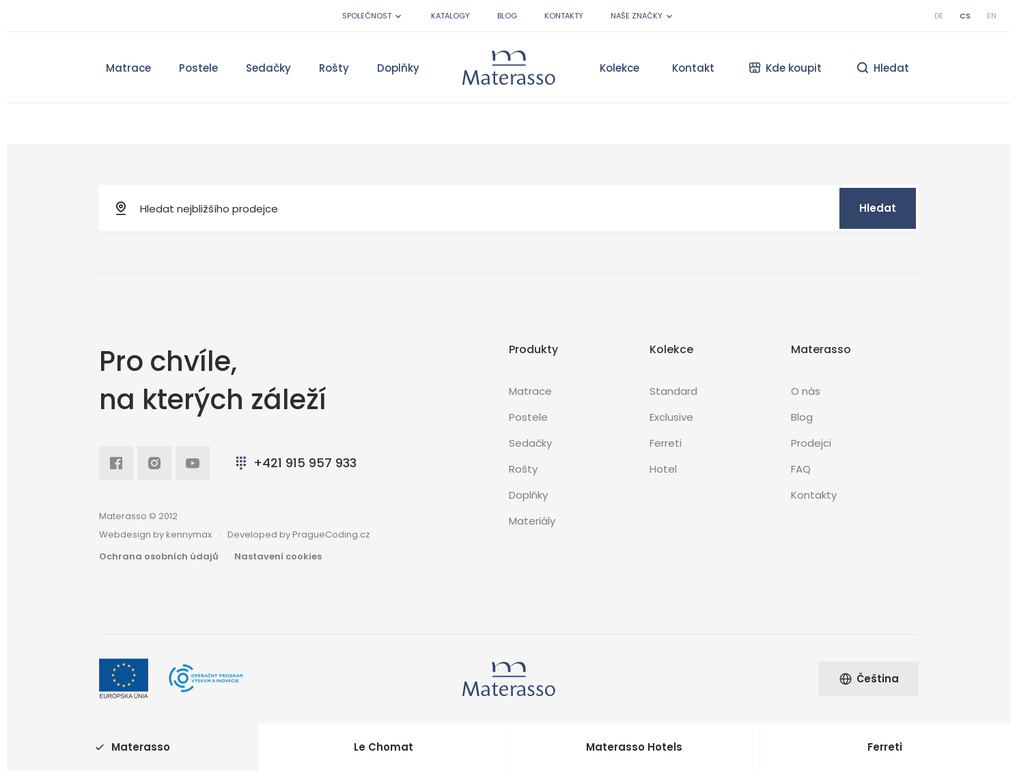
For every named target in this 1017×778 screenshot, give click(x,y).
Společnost (373, 16)
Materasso (132, 747)
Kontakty (563, 15)
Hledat (877, 208)
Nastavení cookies (278, 556)
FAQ (801, 469)
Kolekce (619, 68)
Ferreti (666, 443)
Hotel (663, 469)
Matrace (128, 68)
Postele (198, 68)
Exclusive (671, 417)
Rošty (334, 68)
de (938, 15)
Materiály (532, 521)
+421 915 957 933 (295, 462)
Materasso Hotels (634, 747)
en (992, 15)
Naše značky (643, 16)
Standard (673, 391)
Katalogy (450, 15)
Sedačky (268, 68)
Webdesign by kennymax (155, 534)
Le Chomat (383, 747)
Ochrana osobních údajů (159, 556)
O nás (805, 391)
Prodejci (811, 443)
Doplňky (398, 68)
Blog (507, 15)
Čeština (869, 678)
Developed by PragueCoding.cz (298, 534)
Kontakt (693, 68)
